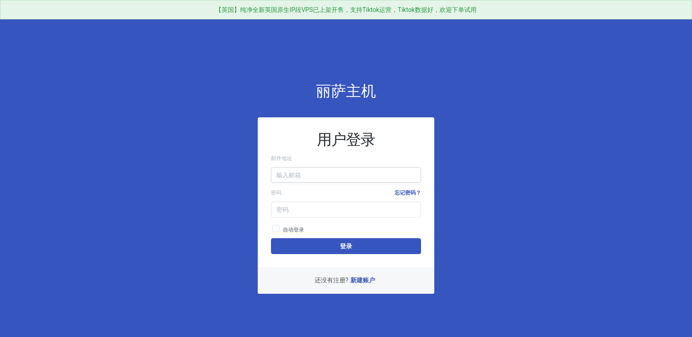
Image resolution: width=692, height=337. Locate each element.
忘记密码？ (408, 193)
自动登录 (288, 228)
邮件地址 (281, 158)
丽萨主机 (346, 91)
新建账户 (362, 280)
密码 (276, 193)
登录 (346, 246)
